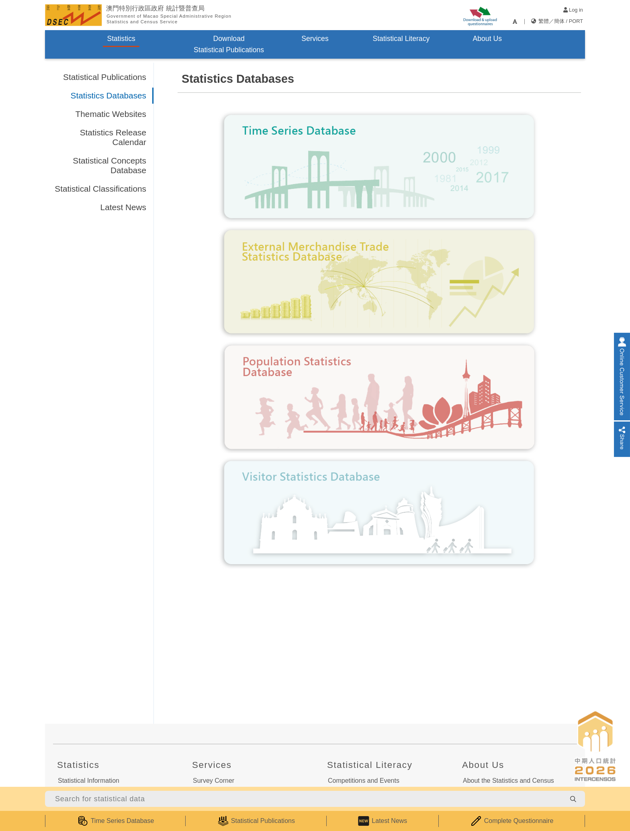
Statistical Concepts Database (109, 165)
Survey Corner (213, 780)
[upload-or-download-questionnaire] (480, 15)
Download (229, 44)
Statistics (121, 39)
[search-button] (573, 799)
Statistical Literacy (401, 39)
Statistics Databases (108, 95)
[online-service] (622, 376)
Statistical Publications (104, 77)
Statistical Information (88, 780)
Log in (573, 10)
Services (314, 39)
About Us (487, 39)
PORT (576, 21)
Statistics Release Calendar (113, 137)
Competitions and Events (363, 780)
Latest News (123, 207)
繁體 (543, 21)
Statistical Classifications (100, 188)
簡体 (559, 21)
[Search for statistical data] (305, 799)
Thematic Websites (111, 114)
